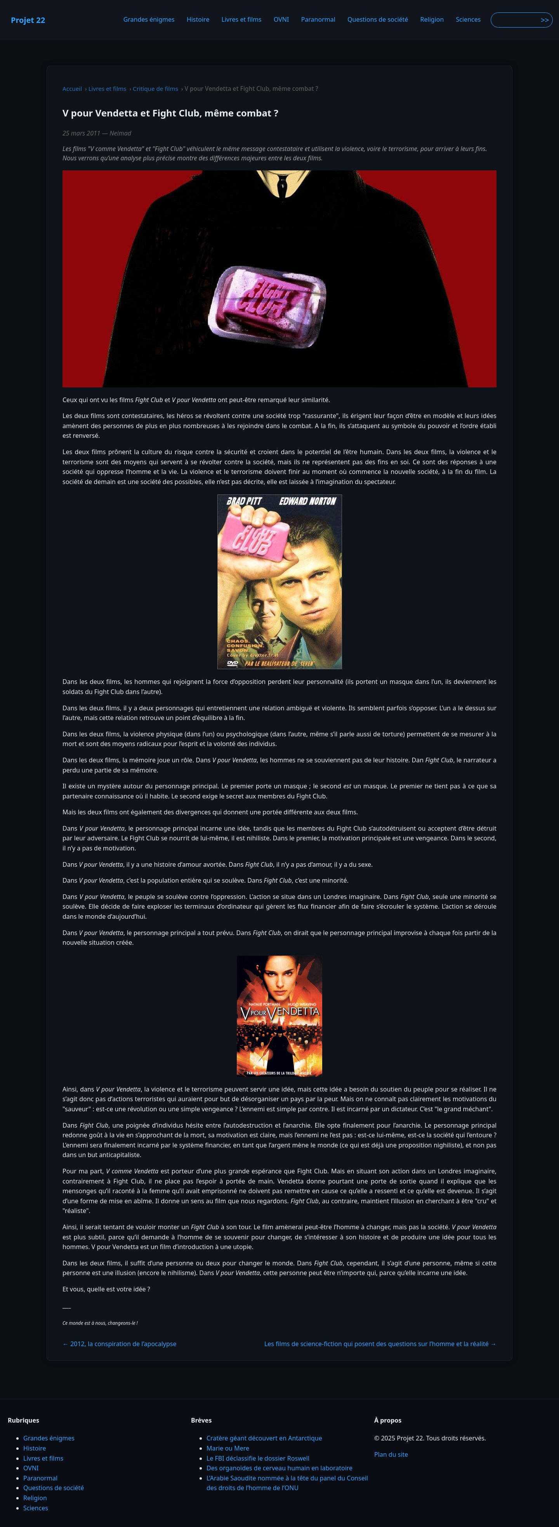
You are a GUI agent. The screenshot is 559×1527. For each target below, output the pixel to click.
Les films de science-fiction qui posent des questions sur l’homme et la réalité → (380, 1344)
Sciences (468, 20)
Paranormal (318, 20)
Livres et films (242, 20)
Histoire (198, 20)
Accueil (72, 88)
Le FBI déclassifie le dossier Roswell (258, 1458)
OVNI (281, 20)
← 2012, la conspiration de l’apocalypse (119, 1344)
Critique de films (155, 88)
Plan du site (391, 1454)
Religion (432, 20)
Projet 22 (28, 20)
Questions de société (377, 20)
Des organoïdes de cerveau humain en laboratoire (279, 1468)
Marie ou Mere (228, 1448)
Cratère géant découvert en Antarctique (264, 1438)
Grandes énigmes (149, 20)
